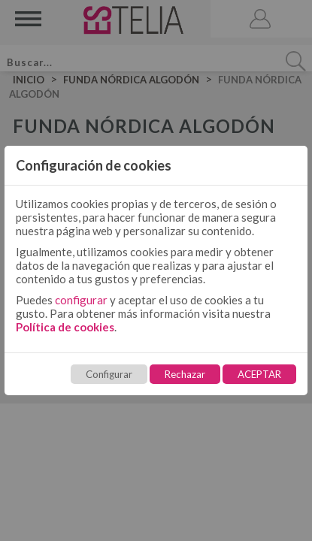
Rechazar (185, 374)
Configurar (109, 374)
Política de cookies (65, 327)
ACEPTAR (259, 374)
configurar (81, 300)
